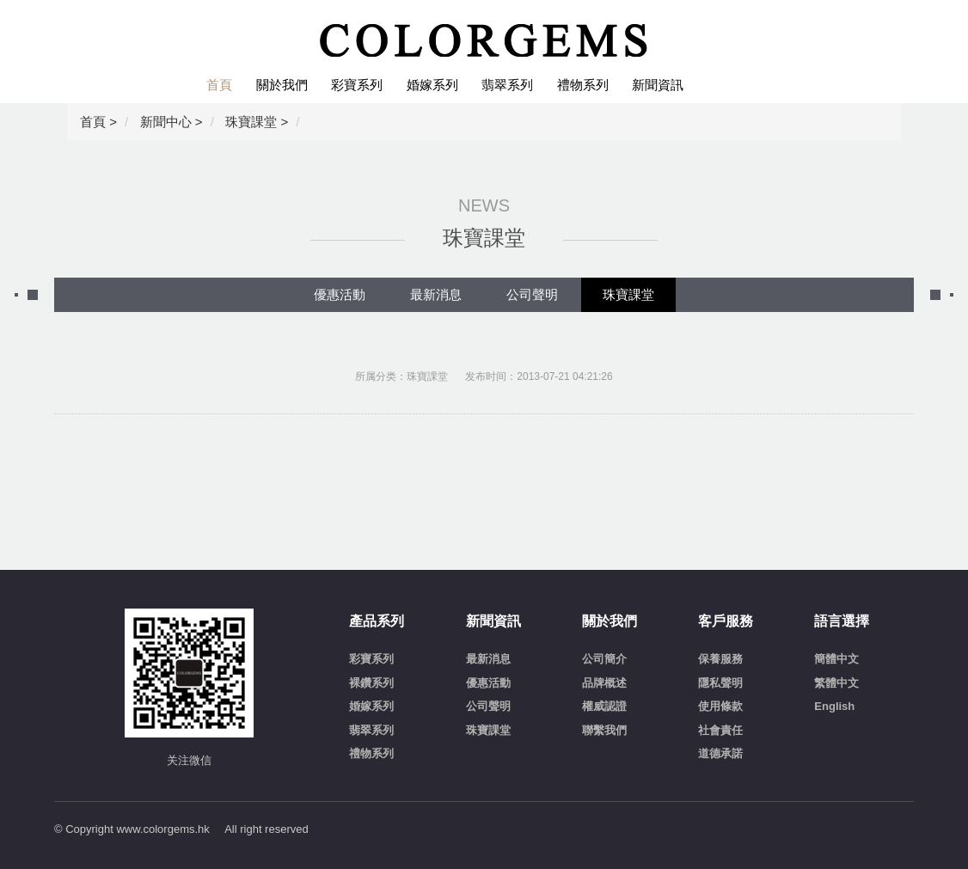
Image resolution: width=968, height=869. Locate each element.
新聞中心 (166, 121)
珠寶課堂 (251, 121)
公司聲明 (532, 294)
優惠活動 (339, 294)
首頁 (93, 121)
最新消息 (436, 294)
